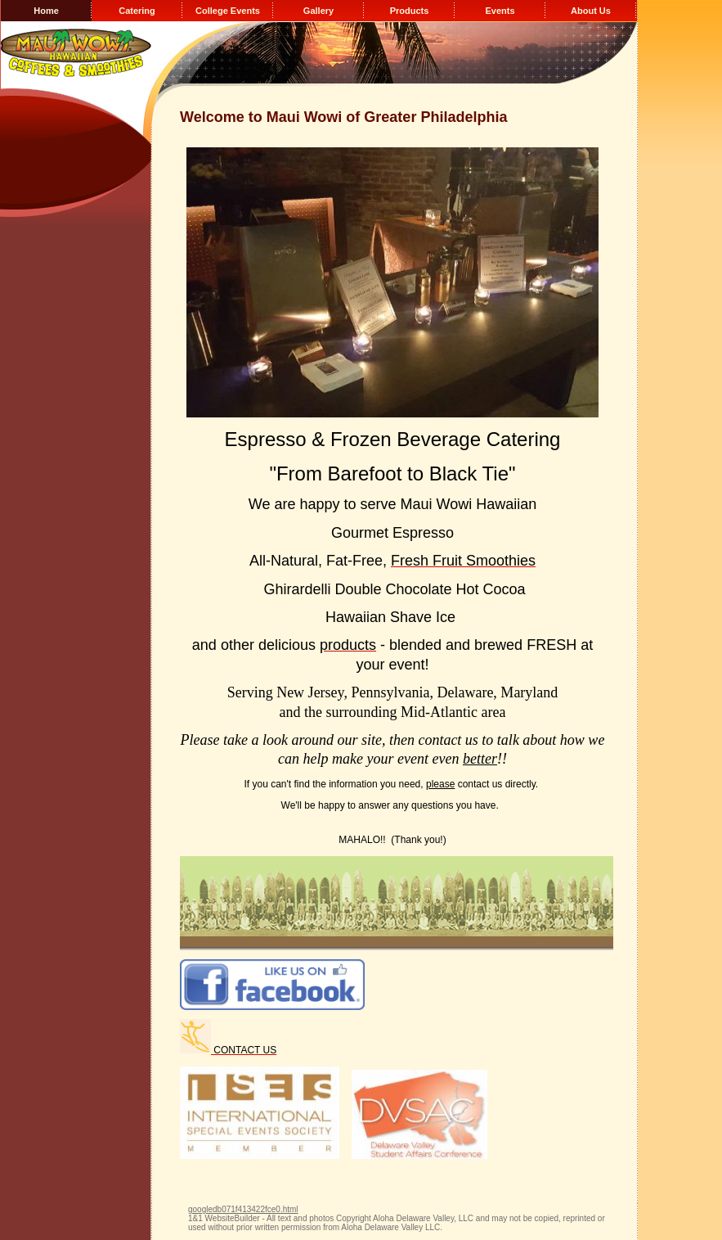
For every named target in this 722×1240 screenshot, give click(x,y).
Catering (137, 11)
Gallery (318, 11)
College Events (227, 11)
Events (499, 11)
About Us (591, 11)
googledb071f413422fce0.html (243, 1209)
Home (46, 11)
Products (409, 11)
